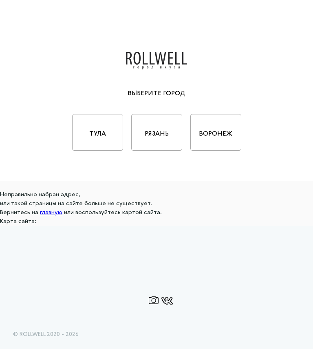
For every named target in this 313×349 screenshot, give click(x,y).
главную (51, 212)
